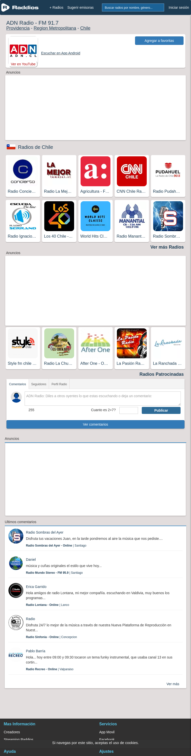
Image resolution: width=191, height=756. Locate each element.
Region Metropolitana (55, 28)
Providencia (18, 28)
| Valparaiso (49, 669)
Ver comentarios (95, 424)
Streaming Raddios (18, 740)
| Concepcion (51, 637)
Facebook (106, 740)
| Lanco (47, 605)
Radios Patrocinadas (162, 374)
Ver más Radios (167, 247)
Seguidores (39, 384)
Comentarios (17, 384)
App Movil (106, 732)
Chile (85, 28)
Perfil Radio (59, 384)
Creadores (12, 732)
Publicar (161, 410)
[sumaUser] (128, 410)
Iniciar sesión (179, 7)
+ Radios (56, 7)
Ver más (172, 684)
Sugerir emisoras (80, 7)
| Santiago (56, 545)
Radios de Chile (35, 147)
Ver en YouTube (23, 64)
